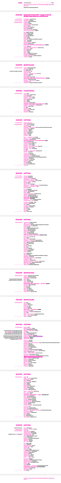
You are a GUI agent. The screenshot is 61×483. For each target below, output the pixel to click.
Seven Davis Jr (26, 407)
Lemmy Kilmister (9, 331)
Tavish (28, 263)
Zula (24, 470)
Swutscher (25, 284)
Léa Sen (30, 98)
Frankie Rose (26, 467)
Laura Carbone (26, 258)
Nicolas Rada (31, 193)
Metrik (25, 391)
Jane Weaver (26, 203)
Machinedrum (26, 185)
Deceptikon (26, 388)
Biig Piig (30, 29)
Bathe (36, 146)
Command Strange (27, 200)
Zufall (25, 5)
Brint (35, 73)
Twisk (25, 189)
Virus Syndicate (26, 393)
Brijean (25, 192)
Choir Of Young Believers (28, 335)
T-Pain (30, 138)
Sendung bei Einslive (18, 20)
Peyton (25, 100)
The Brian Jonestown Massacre (29, 257)
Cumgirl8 (25, 36)
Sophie (25, 430)
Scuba (25, 128)
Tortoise (25, 303)
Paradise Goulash (39, 356)
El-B (24, 107)
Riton (25, 315)
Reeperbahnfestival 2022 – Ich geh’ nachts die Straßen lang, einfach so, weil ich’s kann (37, 15)
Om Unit (25, 381)
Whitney (25, 75)
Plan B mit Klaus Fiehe (35, 4)
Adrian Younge (32, 44)
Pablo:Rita (32, 179)
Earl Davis (30, 358)
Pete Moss (28, 241)
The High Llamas (27, 311)
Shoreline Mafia (26, 231)
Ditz (24, 35)
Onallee (25, 378)
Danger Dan (26, 233)
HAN (24, 302)
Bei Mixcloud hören (18, 19)
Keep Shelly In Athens (27, 445)
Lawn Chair (26, 21)
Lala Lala (25, 141)
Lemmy (25, 350)
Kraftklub (25, 43)
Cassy (25, 241)
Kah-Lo (29, 315)
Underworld (26, 225)
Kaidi (27, 395)
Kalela (25, 329)
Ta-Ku (25, 437)
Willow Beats (26, 440)
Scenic (25, 444)
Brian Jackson (26, 103)
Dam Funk (37, 261)
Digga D (25, 181)
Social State (26, 243)
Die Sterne (25, 79)
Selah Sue (30, 457)
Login (27, 5)
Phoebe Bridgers (32, 105)
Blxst (24, 137)
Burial (25, 95)
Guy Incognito (26, 222)
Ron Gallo (25, 190)
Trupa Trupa (26, 158)
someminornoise (27, 431)
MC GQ (31, 199)
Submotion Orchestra (27, 328)
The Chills (25, 403)
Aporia (25, 288)
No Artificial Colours (27, 398)
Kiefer (25, 280)
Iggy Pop (30, 225)
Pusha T (25, 232)
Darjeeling (25, 187)
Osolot (25, 242)
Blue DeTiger (26, 29)
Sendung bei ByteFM (18, 67)
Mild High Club (26, 338)
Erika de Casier (32, 80)
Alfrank (29, 178)
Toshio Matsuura (27, 277)
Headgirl (25, 351)
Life (24, 70)
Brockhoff (25, 22)
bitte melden (19, 339)
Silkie (25, 382)
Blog (49, 4)
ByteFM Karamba (42, 4)
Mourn (25, 290)
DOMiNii (28, 128)
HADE (25, 449)
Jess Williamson (26, 260)
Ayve (28, 392)
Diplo (28, 441)
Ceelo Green (43, 283)
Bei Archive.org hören (18, 430)
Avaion (25, 30)
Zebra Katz (31, 429)
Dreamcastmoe (26, 125)
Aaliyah (25, 99)
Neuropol (25, 330)
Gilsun (29, 462)
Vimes (25, 312)
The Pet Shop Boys (35, 342)
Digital (30, 381)
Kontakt (52, 4)
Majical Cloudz (26, 459)
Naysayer (25, 462)
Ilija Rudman (26, 354)
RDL (24, 210)
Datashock (25, 275)
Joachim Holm (26, 355)
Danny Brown (34, 465)
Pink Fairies (26, 340)
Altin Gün (25, 191)
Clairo (25, 244)
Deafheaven (26, 134)
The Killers (25, 105)
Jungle (25, 165)
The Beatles (26, 157)
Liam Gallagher (26, 19)
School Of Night (26, 469)
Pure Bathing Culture (27, 400)
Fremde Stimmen (29, 91)
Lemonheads (26, 249)
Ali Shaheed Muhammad (40, 44)
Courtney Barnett (27, 291)
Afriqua (25, 279)
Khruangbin (26, 127)
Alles (24, 4)
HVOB (25, 413)
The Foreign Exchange (27, 433)
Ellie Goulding (32, 410)
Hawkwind (26, 304)
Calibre (25, 184)
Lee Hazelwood (26, 349)
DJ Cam (25, 358)
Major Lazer (26, 410)
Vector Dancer (32, 240)
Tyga (33, 137)
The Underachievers (27, 451)
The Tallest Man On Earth (28, 55)
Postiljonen (26, 438)
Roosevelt (25, 177)
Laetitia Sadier (34, 309)
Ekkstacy (25, 53)
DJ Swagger (26, 240)
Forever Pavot (26, 310)
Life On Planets (26, 411)
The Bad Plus (26, 39)
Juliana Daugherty (27, 282)
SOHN (25, 464)
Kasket (25, 380)
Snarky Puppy (26, 72)
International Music (27, 155)
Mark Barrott (26, 336)
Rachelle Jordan (33, 186)
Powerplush (26, 54)
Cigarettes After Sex (27, 122)
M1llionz (29, 181)
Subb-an (25, 209)
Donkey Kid (26, 23)
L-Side (32, 200)
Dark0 (25, 383)
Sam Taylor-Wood (27, 342)
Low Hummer (26, 20)
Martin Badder (26, 179)
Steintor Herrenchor (27, 42)
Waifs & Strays (26, 236)
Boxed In (25, 308)
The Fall (25, 46)
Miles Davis (26, 363)
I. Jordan (25, 67)
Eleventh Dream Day (27, 401)
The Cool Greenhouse (27, 24)
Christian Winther (27, 71)
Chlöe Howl (26, 439)
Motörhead (26, 343)
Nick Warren (26, 193)
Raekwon (39, 394)
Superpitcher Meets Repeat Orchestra (30, 47)
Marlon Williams (27, 76)
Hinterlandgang (26, 27)
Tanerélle (32, 185)
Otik (24, 182)
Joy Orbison (26, 97)
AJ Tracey (25, 138)
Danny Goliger (26, 81)
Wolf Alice (25, 194)
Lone (24, 443)
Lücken (25, 479)
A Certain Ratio (26, 94)
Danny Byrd (26, 199)
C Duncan (25, 399)
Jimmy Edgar (26, 186)
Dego (24, 395)
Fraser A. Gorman (27, 347)
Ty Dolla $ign (29, 137)
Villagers (25, 316)
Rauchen (25, 34)
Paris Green (26, 130)
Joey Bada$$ (26, 452)
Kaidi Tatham (31, 73)
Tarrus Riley (37, 410)
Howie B (25, 307)
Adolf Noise (26, 108)
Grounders (26, 402)
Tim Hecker (26, 458)
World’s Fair (26, 455)
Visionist (25, 447)
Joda (24, 32)
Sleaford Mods (26, 386)
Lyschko (25, 33)
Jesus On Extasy (26, 48)
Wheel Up (25, 73)
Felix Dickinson (32, 127)
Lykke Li (25, 230)
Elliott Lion (26, 264)
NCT (24, 392)
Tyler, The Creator (27, 454)
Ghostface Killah (33, 394)
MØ (24, 441)
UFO (24, 162)
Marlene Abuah (31, 330)
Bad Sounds (26, 289)
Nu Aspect (32, 30)
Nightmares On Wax (27, 262)
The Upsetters (29, 350)
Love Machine (26, 202)
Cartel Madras (26, 102)
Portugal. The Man (27, 465)
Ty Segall (25, 126)
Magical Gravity (26, 379)
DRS (29, 184)
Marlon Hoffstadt (27, 224)
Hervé (25, 237)
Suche (20, 3)
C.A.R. (25, 228)
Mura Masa (26, 80)
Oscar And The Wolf (27, 412)
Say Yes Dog (26, 406)
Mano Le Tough (26, 109)
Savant (25, 387)
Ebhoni (25, 101)
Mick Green (36, 350)
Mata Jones (26, 178)
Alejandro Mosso (32, 355)
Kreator (25, 211)
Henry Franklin (26, 44)
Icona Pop (25, 429)
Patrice (25, 457)
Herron (30, 97)
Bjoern (16, 434)
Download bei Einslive (18, 22)
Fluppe (25, 28)
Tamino (25, 40)
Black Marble (26, 111)
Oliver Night (26, 74)
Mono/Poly (37, 185)
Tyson (30, 148)
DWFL (27, 449)
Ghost (25, 253)
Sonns (25, 263)
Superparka (26, 285)
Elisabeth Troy (30, 391)
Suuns (25, 93)
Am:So (29, 378)
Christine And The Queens (28, 261)
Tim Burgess (26, 56)
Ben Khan (25, 245)
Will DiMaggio (26, 256)
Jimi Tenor (25, 229)
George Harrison (27, 154)
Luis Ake (25, 110)
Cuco (24, 287)
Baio (24, 415)
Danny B (25, 327)
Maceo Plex (26, 389)
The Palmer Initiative (27, 142)
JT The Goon (26, 366)
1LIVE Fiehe (28, 4)
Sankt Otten (26, 255)
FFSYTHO (25, 196)
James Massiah (31, 146)
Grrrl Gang (25, 176)
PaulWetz (28, 30)
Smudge (25, 251)
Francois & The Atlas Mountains (29, 180)
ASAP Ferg (25, 453)
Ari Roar (25, 250)
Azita (25, 204)
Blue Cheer (25, 163)
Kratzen (25, 51)
